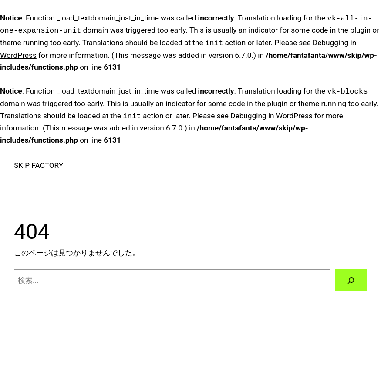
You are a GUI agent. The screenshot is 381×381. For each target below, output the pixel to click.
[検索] (351, 280)
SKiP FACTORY (38, 165)
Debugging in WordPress (271, 116)
